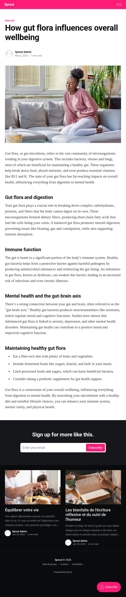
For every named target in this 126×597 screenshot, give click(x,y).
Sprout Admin (23, 52)
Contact (64, 564)
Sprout (10, 5)
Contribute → (78, 564)
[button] (118, 5)
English (9, 21)
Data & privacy (50, 564)
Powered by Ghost (63, 572)
